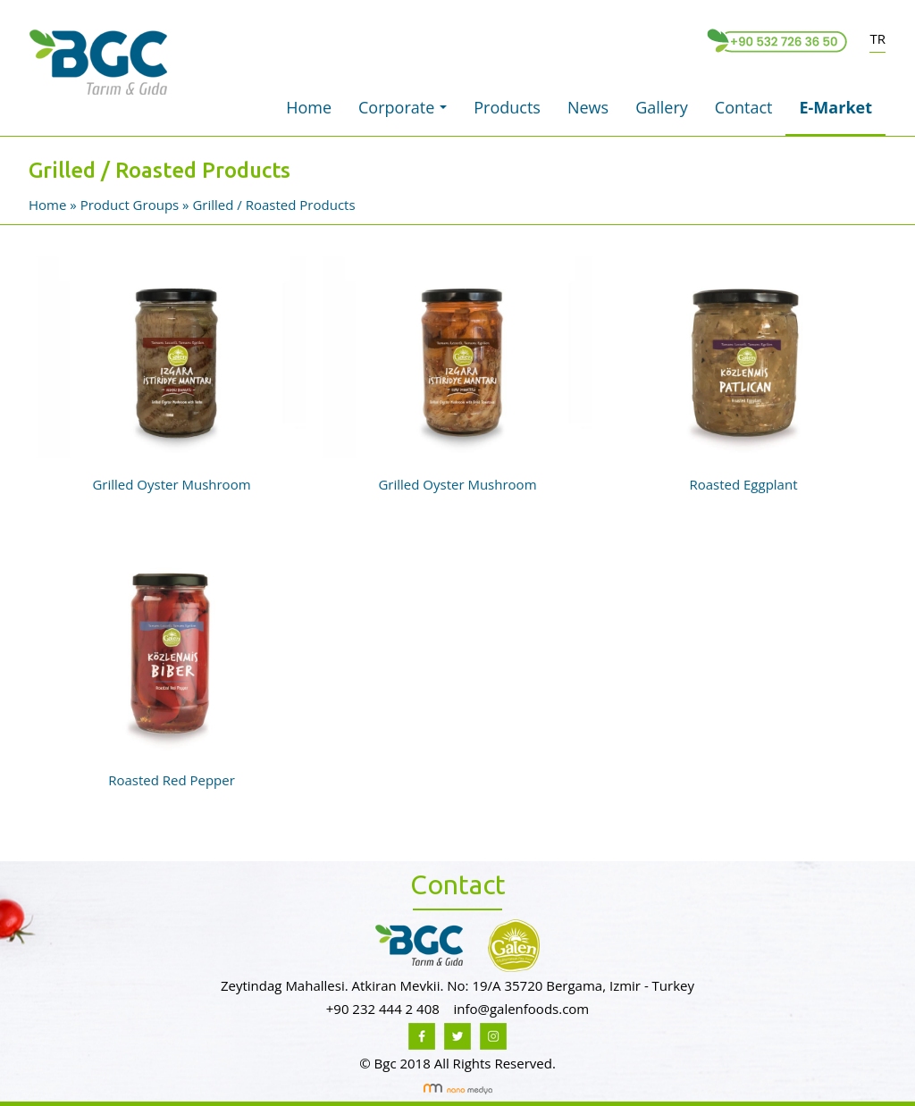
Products (507, 107)
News (588, 107)
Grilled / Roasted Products (273, 205)
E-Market (835, 107)
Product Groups (131, 205)
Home (309, 107)
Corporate (407, 112)
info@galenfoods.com (521, 1009)
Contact (744, 107)
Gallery (661, 107)
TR (877, 38)
